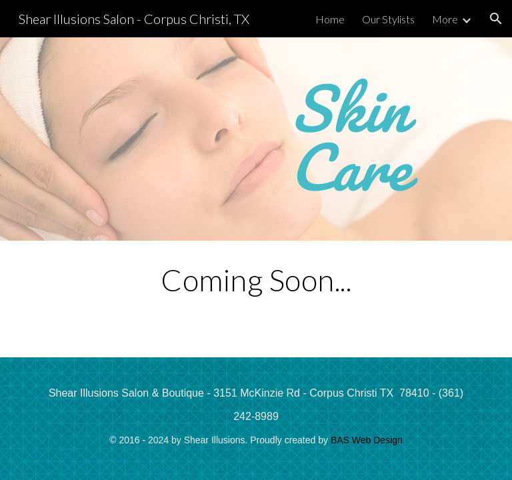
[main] (349, 139)
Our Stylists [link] (388, 19)
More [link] (445, 19)
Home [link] (330, 19)
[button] (496, 19)
